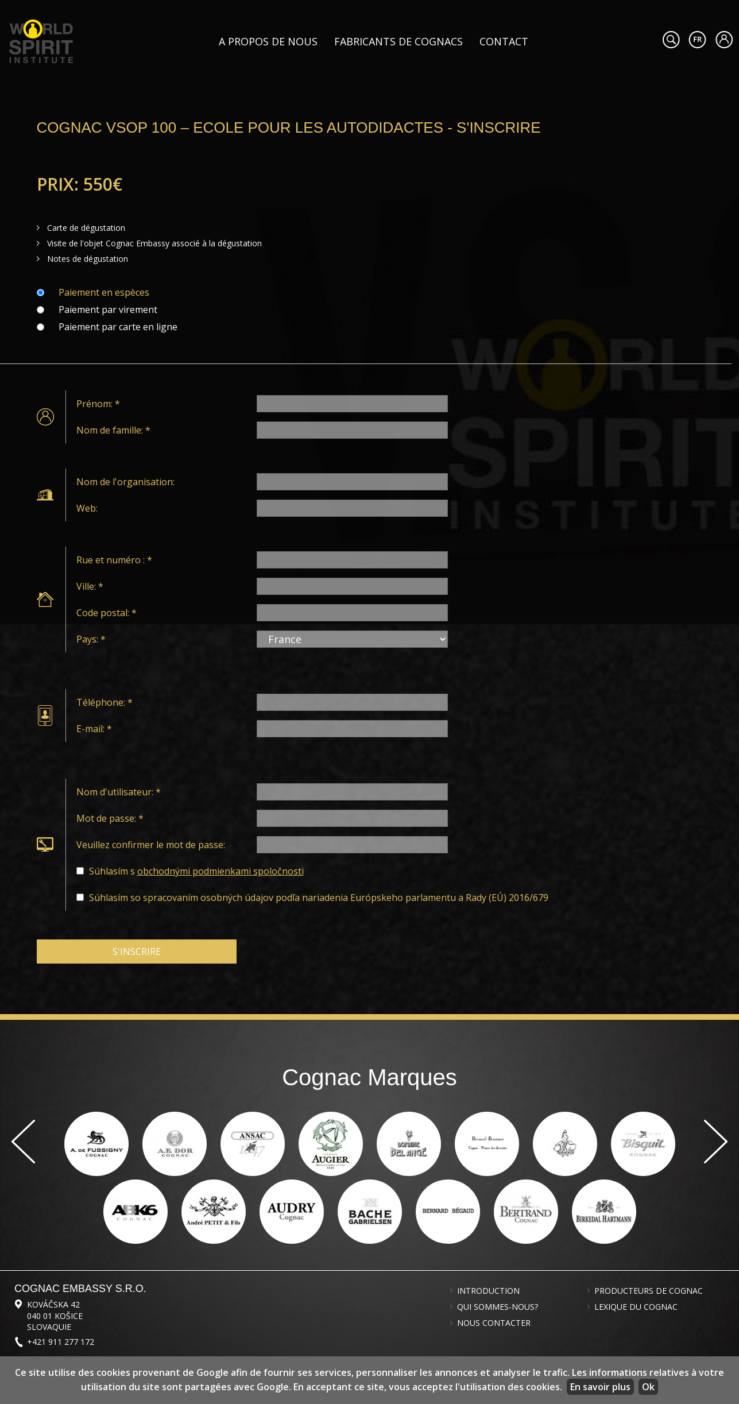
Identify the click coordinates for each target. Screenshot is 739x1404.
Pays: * (91, 639)
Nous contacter (494, 1323)
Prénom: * (98, 403)
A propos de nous (268, 41)
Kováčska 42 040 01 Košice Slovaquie (55, 1315)
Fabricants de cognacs (398, 41)
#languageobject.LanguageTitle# (697, 39)
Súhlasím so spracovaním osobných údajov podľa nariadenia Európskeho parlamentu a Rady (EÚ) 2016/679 (318, 897)
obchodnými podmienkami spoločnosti (220, 871)
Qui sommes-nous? (497, 1307)
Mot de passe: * (110, 818)
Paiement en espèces (104, 292)
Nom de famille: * (113, 430)
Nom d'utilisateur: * (118, 792)
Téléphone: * (104, 702)
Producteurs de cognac (648, 1290)
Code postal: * (106, 612)
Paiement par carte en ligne (118, 326)
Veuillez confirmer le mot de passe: (150, 844)
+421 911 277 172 (60, 1341)
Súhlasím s (196, 871)
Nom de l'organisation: (125, 481)
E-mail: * (94, 728)
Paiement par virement (108, 309)
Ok (648, 1386)
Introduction (488, 1290)
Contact (503, 41)
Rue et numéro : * (114, 560)
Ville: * (89, 586)
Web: (87, 508)
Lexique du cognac (636, 1307)
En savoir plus (600, 1386)
